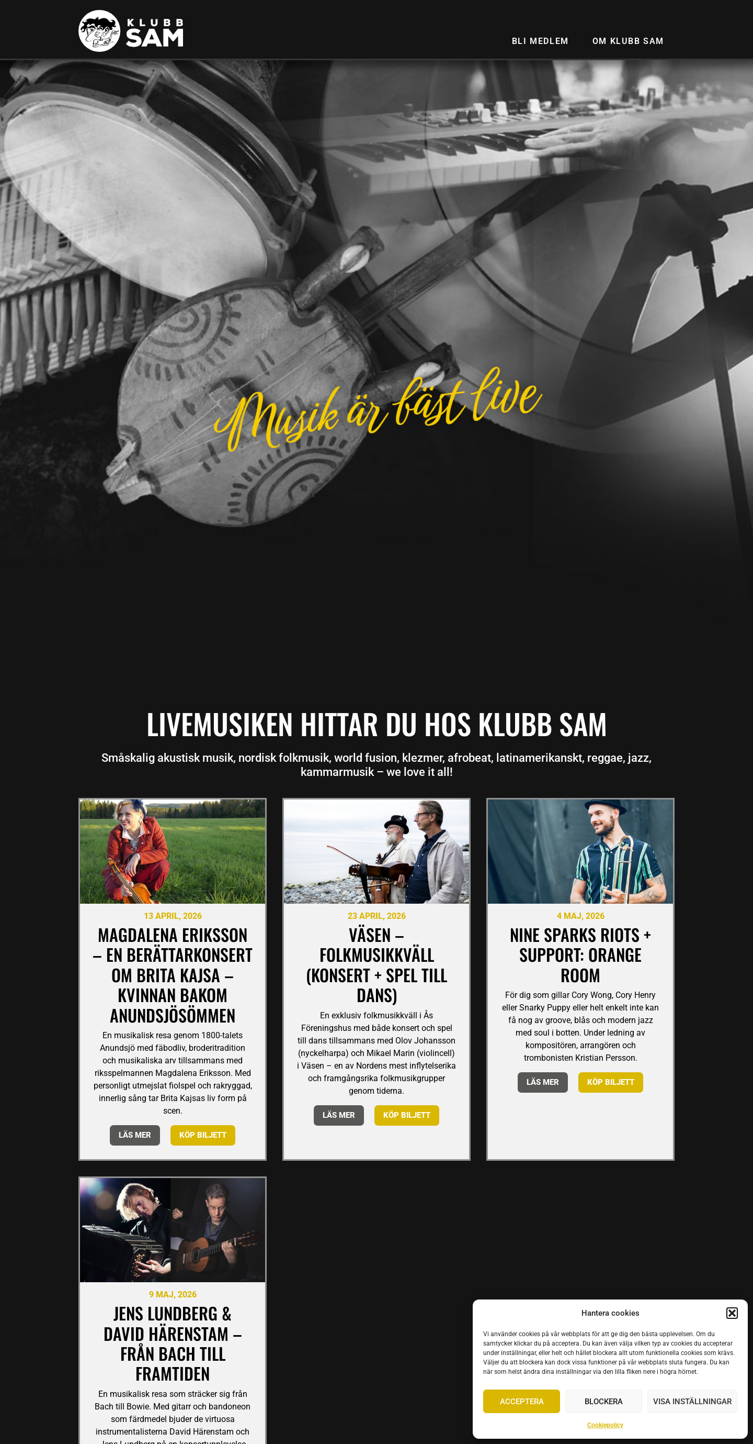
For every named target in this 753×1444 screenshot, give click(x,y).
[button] (732, 1313)
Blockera (604, 1401)
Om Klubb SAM (628, 41)
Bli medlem (540, 41)
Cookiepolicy (605, 1425)
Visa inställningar (692, 1401)
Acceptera (522, 1401)
